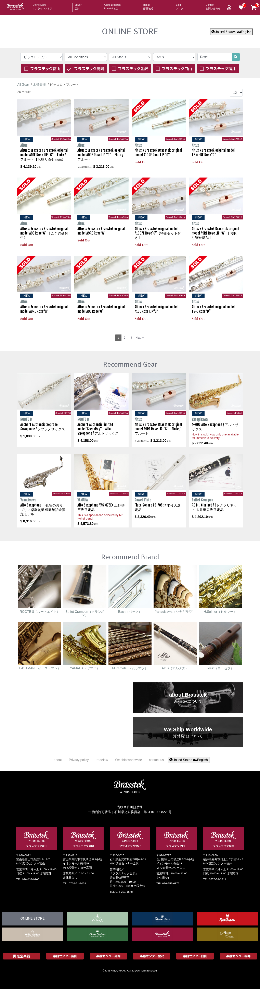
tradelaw (102, 760)
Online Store (42, 5)
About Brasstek (112, 5)
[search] (236, 57)
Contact (213, 5)
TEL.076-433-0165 (27, 879)
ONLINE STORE (130, 31)
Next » (139, 337)
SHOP (78, 5)
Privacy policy (79, 760)
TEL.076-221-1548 (121, 891)
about (58, 760)
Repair (148, 5)
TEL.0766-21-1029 (74, 883)
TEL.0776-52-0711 (214, 879)
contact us (156, 760)
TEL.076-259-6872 (167, 883)
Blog (179, 5)
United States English (231, 32)
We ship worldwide (128, 760)
